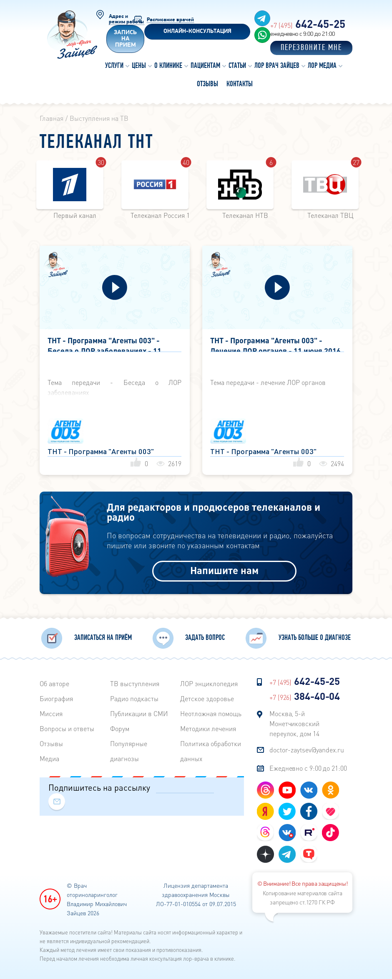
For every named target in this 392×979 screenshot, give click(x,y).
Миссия (51, 711)
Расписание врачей (170, 19)
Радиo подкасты (134, 696)
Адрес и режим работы (126, 19)
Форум (119, 726)
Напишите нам (224, 568)
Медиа (49, 756)
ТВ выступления (134, 681)
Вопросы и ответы (67, 726)
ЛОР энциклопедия (209, 681)
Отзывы (51, 741)
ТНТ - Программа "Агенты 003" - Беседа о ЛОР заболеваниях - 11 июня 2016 (104, 344)
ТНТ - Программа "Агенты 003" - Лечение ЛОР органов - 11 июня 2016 (275, 344)
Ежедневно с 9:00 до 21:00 (308, 766)
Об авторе (54, 681)
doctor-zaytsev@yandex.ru (306, 747)
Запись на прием (125, 39)
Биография (56, 696)
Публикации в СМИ (139, 711)
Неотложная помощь (210, 711)
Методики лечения (208, 726)
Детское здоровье (207, 696)
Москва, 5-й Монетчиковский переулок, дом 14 (294, 721)
